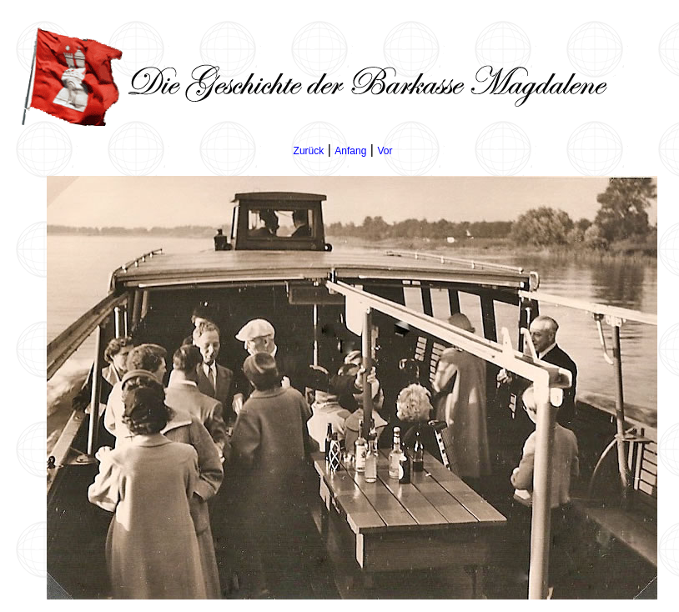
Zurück (309, 151)
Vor (384, 151)
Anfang (350, 151)
